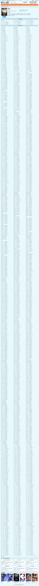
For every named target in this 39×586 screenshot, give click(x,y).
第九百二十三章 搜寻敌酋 (29, 409)
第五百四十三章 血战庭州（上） (29, 253)
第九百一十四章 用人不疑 (29, 405)
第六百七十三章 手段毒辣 (17, 307)
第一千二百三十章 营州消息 (17, 534)
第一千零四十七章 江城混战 (29, 459)
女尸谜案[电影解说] (16, 581)
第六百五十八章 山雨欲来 (17, 301)
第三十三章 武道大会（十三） (29, 39)
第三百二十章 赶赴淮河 (4, 160)
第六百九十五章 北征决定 (29, 316)
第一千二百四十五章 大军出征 (17, 540)
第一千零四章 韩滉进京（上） (17, 442)
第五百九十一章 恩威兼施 (4, 274)
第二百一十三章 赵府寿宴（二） (17, 116)
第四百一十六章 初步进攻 (29, 198)
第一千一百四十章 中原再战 (17, 497)
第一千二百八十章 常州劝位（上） (5, 21)
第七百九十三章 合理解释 (17, 356)
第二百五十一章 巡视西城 (4, 132)
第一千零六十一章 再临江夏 (17, 465)
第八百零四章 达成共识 (4, 361)
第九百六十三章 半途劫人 (29, 425)
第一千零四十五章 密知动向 (4, 459)
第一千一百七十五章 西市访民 (4, 512)
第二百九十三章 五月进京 (4, 149)
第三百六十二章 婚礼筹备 (4, 177)
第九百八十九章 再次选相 (17, 436)
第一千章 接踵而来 (3, 441)
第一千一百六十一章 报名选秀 (17, 506)
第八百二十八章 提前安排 (4, 371)
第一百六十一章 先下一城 (4, 94)
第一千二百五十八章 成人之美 (29, 545)
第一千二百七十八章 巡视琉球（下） (30, 21)
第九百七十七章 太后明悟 (17, 431)
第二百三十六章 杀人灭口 (4, 126)
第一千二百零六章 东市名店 (17, 524)
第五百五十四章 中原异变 (29, 258)
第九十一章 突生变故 (3, 63)
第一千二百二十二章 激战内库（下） (30, 530)
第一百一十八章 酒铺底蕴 (17, 74)
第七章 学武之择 (3, 29)
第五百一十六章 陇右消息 (4, 242)
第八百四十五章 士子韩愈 (29, 377)
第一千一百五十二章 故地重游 (17, 502)
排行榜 (6, 4)
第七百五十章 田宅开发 (4, 339)
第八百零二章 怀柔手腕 (16, 360)
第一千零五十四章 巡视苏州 (4, 463)
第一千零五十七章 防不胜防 (4, 464)
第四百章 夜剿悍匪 (16, 192)
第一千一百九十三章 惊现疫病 (4, 519)
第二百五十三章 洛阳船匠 (29, 132)
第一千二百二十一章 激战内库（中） (18, 530)
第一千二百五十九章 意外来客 (4, 546)
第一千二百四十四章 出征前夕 (4, 540)
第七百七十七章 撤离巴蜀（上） (5, 350)
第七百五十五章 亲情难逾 (29, 340)
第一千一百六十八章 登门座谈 (29, 508)
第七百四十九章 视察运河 (29, 338)
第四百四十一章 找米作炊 (4, 209)
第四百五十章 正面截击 (16, 213)
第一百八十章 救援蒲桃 (28, 101)
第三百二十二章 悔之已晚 (29, 160)
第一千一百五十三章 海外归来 (29, 502)
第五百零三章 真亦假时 (16, 236)
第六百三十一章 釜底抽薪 (17, 290)
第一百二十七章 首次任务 (29, 78)
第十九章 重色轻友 (3, 34)
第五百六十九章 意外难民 (29, 264)
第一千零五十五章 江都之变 (17, 463)
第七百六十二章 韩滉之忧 (4, 344)
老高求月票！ (27, 72)
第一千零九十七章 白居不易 (4, 480)
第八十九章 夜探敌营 (16, 62)
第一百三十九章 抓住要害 (4, 84)
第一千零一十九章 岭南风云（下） (18, 448)
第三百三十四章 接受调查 (29, 165)
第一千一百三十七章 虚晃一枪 (17, 496)
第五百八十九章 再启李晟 (17, 273)
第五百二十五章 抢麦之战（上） (5, 246)
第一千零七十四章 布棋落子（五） (18, 470)
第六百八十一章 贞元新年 (4, 311)
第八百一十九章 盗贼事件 (4, 367)
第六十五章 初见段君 (16, 52)
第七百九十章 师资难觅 (16, 355)
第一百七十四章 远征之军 (17, 99)
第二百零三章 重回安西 (4, 112)
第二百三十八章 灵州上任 (29, 126)
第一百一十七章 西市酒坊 (4, 74)
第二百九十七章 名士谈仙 (17, 150)
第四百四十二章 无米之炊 (17, 209)
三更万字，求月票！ (16, 83)
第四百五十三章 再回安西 (17, 214)
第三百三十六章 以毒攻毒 (17, 166)
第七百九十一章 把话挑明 (29, 355)
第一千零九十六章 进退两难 (29, 479)
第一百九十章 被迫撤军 (4, 106)
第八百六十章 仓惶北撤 (28, 383)
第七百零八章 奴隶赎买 (4, 322)
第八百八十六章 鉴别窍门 (17, 394)
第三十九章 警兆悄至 (28, 41)
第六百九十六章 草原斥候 (4, 317)
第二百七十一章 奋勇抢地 (29, 139)
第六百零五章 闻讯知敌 (28, 279)
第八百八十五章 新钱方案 (4, 394)
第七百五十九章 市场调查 (4, 343)
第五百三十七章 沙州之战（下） (17, 251)
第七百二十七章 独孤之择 (17, 329)
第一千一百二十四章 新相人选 (4, 491)
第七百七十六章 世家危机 (29, 349)
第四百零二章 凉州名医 (4, 193)
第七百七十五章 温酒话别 (17, 349)
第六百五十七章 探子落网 (4, 301)
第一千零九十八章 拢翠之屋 (17, 480)
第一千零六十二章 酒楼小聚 (29, 465)
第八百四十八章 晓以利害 (29, 378)
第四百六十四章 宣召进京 (29, 219)
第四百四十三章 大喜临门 (29, 209)
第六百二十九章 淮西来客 (29, 289)
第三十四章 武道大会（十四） (4, 40)
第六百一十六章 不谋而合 (17, 284)
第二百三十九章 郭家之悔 (4, 127)
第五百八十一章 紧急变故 (29, 269)
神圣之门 (27, 581)
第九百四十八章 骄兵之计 (4, 420)
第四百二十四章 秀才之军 (17, 202)
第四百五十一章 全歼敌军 (29, 213)
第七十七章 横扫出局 (16, 57)
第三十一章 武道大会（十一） (4, 39)
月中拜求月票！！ (3, 90)
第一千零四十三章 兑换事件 (17, 458)
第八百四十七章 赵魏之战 (17, 378)
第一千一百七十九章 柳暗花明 (17, 513)
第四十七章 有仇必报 (16, 45)
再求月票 (2, 224)
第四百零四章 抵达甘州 (28, 193)
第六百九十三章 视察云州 (4, 316)
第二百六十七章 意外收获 (17, 138)
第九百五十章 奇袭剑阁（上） (17, 420)
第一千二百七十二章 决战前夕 (17, 551)
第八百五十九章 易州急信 (17, 383)
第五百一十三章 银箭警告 (4, 241)
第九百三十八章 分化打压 (29, 415)
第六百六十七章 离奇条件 (17, 305)
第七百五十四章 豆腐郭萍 (17, 340)
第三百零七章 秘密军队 (28, 154)
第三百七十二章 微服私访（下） (17, 181)
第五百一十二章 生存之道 (29, 240)
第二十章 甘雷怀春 (16, 34)
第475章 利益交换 (18, 570)
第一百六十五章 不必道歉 (17, 95)
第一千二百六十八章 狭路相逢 (4, 550)
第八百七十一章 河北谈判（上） (17, 388)
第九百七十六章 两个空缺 (4, 431)
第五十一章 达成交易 (28, 46)
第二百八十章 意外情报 (28, 143)
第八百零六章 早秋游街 (28, 361)
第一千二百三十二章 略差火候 (4, 535)
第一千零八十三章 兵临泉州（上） (18, 474)
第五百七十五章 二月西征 (29, 267)
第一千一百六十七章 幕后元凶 (17, 508)
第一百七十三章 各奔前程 (4, 99)
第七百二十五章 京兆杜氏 (29, 328)
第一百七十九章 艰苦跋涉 (17, 101)
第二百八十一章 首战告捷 (4, 144)
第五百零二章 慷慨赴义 (4, 236)
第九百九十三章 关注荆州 (29, 437)
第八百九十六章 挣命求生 (29, 398)
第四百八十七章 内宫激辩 (29, 229)
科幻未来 (14, 4)
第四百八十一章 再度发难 (29, 226)
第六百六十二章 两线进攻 (29, 302)
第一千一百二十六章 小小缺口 (29, 491)
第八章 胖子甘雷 (15, 29)
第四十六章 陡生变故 (3, 45)
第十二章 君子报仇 (28, 30)
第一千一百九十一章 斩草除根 (17, 518)
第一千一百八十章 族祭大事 (29, 513)
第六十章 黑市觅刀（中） (29, 50)
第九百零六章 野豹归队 (4, 403)
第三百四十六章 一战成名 (29, 170)
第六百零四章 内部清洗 (16, 279)
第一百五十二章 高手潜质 (29, 89)
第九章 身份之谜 (28, 29)
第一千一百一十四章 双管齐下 (29, 486)
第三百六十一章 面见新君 (29, 176)
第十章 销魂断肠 (3, 30)
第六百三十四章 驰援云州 (17, 291)
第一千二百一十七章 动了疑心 (4, 529)
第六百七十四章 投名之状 (29, 307)
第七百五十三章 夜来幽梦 (4, 340)
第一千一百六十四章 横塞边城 (17, 507)
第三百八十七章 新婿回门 (17, 187)
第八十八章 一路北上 (3, 62)
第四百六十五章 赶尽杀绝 (4, 220)
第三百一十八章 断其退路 (17, 159)
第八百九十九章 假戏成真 (29, 399)
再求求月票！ (27, 231)
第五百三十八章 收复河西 (29, 251)
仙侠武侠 (17, 4)
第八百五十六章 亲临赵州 (17, 382)
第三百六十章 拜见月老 (16, 176)
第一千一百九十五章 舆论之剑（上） (30, 519)
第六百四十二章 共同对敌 (4, 295)
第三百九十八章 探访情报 (29, 191)
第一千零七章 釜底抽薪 (16, 443)
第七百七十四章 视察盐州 (4, 349)
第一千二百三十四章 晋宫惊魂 (29, 535)
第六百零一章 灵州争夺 (16, 278)
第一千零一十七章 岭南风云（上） (30, 447)
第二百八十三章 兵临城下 (29, 144)
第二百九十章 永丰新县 (4, 148)
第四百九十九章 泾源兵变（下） (5, 235)
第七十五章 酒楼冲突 (28, 56)
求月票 (2, 101)
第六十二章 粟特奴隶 (16, 51)
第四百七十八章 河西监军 (29, 225)
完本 (8, 4)
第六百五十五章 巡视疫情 (17, 300)
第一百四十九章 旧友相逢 (17, 88)
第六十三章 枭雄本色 (28, 51)
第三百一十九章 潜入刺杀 (29, 159)
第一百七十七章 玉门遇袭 (17, 100)
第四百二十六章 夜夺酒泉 (4, 203)
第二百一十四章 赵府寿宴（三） (29, 116)
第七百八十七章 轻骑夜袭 (17, 354)
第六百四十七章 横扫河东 (29, 296)
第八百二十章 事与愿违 (16, 367)
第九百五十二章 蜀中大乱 (4, 421)
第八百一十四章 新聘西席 (17, 365)
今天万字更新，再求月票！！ (4, 77)
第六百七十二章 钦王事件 (4, 307)
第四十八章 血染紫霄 (28, 45)
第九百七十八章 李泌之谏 (29, 431)
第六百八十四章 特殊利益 (4, 312)
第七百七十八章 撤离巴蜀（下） (17, 350)
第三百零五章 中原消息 (4, 154)
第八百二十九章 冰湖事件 (17, 371)
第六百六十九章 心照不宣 (4, 306)
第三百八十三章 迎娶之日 (4, 186)
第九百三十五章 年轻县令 (29, 414)
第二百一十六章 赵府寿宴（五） (17, 117)
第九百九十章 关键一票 (28, 436)
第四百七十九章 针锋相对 (4, 226)
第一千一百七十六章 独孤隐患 (17, 512)
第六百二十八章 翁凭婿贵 (17, 289)
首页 (1, 4)
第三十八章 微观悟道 (16, 41)
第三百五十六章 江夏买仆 (4, 175)
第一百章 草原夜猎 (3, 67)
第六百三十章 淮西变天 (4, 290)
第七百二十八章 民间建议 (29, 329)
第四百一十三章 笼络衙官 (29, 197)
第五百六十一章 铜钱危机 (4, 262)
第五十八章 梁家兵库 (3, 50)
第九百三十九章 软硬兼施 (4, 416)
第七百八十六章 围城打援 (4, 354)
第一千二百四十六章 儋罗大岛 (29, 540)
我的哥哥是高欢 (7, 566)
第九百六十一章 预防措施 (4, 425)
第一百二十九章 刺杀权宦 (17, 79)
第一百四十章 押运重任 (16, 84)
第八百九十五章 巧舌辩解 (17, 398)
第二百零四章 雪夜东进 (16, 112)
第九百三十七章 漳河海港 (17, 415)
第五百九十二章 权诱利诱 (17, 274)
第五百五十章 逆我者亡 (16, 257)
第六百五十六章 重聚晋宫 (29, 300)
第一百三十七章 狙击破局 (4, 83)
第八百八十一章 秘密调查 (29, 392)
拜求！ (2, 240)
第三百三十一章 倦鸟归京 (29, 164)
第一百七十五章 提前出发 (29, 99)
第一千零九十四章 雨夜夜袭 (4, 479)
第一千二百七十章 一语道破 (29, 550)
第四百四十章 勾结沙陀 (28, 208)
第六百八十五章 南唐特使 (17, 312)
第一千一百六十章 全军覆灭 (4, 506)
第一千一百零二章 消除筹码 (29, 481)
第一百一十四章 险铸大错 (4, 73)
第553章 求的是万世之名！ (6, 570)
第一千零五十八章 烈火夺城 (17, 464)
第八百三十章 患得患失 (28, 371)
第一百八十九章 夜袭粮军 (29, 105)
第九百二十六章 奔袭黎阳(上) (29, 410)
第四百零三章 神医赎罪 (16, 193)
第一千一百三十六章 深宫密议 (4, 496)
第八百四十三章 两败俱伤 (4, 377)
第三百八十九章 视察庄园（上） (5, 188)
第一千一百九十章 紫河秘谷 (4, 518)
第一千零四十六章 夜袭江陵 (17, 459)
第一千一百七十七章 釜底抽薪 (29, 512)
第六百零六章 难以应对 (4, 280)
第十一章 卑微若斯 (16, 30)
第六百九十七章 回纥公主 (17, 317)
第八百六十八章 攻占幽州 (17, 387)
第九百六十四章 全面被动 (4, 426)
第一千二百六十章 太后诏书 (17, 546)
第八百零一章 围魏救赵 (4, 360)
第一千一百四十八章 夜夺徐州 (4, 501)
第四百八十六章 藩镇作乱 (17, 229)
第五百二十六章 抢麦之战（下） (17, 246)
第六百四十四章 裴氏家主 (29, 295)
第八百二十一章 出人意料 (29, 367)
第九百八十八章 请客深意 (4, 436)
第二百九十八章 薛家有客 (29, 150)
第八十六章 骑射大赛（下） (17, 61)
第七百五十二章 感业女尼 (29, 339)
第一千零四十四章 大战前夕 (29, 458)
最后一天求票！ (28, 252)
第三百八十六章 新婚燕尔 (4, 187)
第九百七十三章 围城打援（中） (5, 430)
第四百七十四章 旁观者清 (17, 224)
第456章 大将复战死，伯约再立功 (32, 570)
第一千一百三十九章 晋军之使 (4, 497)
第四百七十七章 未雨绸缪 (17, 225)
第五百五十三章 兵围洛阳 (17, 258)
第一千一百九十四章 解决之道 (17, 519)
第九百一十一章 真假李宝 (29, 404)
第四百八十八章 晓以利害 (4, 230)
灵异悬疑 (33, 4)
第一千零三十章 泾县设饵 (4, 453)
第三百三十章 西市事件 (16, 164)
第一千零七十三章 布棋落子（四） (5, 470)
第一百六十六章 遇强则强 (29, 95)
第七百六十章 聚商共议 (16, 343)
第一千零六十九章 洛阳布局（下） (30, 468)
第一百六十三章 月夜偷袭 (29, 94)
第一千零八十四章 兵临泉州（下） (30, 474)
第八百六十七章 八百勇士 (4, 387)
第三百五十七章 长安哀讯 (17, 175)
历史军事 (36, 4)
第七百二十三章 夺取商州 (4, 328)
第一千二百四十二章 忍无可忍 (17, 539)
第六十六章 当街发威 (28, 52)
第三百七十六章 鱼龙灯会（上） (29, 182)
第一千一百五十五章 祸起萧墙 (17, 503)
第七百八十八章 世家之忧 (29, 354)
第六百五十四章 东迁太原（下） (5, 300)
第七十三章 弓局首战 (3, 56)
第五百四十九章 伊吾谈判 (4, 257)
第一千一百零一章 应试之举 (17, 481)
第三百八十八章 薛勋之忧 (29, 187)
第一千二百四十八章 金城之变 (17, 541)
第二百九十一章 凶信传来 (17, 148)
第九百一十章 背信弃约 (16, 404)
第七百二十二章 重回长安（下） (29, 327)
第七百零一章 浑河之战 (28, 318)
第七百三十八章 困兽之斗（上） (5, 334)
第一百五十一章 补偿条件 (17, 89)
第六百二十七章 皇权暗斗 (4, 289)
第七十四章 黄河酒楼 (16, 56)
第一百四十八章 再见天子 (4, 88)
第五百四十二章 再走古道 (17, 253)
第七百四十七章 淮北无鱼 (4, 338)
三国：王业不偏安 (32, 566)
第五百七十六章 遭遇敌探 (4, 268)
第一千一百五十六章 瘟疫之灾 (29, 503)
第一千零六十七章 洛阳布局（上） (5, 468)
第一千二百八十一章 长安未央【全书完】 (18, 20)
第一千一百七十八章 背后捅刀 (4, 513)
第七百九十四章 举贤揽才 (29, 356)
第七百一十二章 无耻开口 (17, 323)
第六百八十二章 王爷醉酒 (17, 311)
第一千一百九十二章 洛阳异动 (29, 518)
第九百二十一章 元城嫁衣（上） (5, 409)
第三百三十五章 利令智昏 (4, 166)
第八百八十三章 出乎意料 (17, 393)
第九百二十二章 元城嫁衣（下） (17, 409)
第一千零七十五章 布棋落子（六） (30, 470)
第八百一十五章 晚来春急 (29, 365)
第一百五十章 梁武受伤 (28, 88)
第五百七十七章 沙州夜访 (17, 268)
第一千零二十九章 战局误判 (29, 452)
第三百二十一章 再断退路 (17, 160)
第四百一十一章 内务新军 (4, 197)
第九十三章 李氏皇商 (28, 63)
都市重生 (11, 4)
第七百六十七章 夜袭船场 (29, 345)
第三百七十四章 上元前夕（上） (5, 182)
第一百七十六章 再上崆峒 (4, 100)
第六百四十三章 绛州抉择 (17, 295)
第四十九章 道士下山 (3, 46)
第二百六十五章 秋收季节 (29, 137)
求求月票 (2, 213)
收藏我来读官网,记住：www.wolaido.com (11, 0)
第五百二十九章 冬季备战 (17, 247)
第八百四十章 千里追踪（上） (4, 376)
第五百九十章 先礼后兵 (28, 273)
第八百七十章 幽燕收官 (4, 388)
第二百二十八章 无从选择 (17, 122)
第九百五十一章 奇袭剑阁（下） (29, 420)
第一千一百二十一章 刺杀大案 (4, 490)
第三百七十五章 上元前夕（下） (17, 182)
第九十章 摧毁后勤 (28, 62)
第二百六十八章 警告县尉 (29, 138)
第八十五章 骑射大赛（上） (4, 61)
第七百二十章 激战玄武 (4, 327)
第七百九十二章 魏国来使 (4, 356)
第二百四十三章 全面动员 (17, 128)
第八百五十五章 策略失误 (4, 382)
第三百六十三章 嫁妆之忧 (17, 177)
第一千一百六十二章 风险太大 (29, 506)
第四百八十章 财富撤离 (16, 226)
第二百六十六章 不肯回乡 (4, 138)
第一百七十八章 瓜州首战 (29, 100)
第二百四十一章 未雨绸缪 (29, 127)
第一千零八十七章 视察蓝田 (29, 475)
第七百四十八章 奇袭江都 (17, 338)
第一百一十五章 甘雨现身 (17, 73)
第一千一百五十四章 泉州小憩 (4, 503)
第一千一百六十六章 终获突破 (4, 508)
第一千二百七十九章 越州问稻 (17, 21)
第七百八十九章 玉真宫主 (4, 355)
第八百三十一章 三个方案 (4, 372)
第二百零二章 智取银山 (28, 111)
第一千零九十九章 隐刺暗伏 (29, 480)
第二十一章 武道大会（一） (29, 34)
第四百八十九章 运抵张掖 (17, 230)
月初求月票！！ (15, 111)
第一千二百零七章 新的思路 (29, 524)
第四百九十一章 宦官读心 (4, 231)
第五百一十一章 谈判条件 (17, 240)
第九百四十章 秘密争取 (16, 416)
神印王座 (9, 581)
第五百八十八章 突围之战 (4, 273)
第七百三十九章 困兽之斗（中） (17, 334)
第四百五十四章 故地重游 (29, 214)
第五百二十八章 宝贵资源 (4, 247)
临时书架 (19, 3)
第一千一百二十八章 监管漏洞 (17, 492)
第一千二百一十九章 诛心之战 (29, 529)
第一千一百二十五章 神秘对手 (17, 491)
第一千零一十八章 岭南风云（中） (5, 448)
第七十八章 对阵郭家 (28, 57)
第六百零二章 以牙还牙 (28, 278)
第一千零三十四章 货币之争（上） (18, 454)
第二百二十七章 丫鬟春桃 (4, 122)
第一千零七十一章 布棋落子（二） (18, 469)
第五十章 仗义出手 (16, 46)
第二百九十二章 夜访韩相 (29, 148)
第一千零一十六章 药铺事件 (17, 447)
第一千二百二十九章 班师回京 (4, 534)
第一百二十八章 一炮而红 (4, 79)
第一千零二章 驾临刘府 (28, 441)
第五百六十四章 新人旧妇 (4, 263)
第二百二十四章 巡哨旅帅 (4, 121)
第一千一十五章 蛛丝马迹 (4, 447)
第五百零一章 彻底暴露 (28, 235)
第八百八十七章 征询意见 (29, 394)
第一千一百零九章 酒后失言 (4, 485)
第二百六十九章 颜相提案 (4, 139)
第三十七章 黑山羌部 (3, 41)
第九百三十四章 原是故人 (17, 414)
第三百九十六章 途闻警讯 (17, 191)
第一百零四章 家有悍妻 (16, 68)
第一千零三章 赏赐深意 (4, 442)
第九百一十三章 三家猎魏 (17, 405)
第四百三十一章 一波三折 (29, 204)
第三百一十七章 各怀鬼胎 (4, 159)
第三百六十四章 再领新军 (29, 177)
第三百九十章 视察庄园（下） (17, 188)
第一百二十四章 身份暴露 (29, 77)
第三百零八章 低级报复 (4, 155)
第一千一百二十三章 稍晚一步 (29, 490)
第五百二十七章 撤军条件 (29, 246)
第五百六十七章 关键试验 (4, 264)
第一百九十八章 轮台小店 (4, 110)
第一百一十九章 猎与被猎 (29, 74)
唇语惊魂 (33, 581)
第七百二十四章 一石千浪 (17, 328)
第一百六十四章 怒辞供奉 (4, 95)
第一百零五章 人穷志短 (28, 68)
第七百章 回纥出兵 (16, 318)
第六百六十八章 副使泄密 (29, 305)
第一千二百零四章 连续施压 (29, 523)
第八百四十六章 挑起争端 (4, 378)
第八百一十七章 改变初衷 (17, 366)
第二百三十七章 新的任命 (17, 126)
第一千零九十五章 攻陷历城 (17, 479)
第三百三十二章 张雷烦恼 (4, 165)
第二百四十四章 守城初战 (29, 128)
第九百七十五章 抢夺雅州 (29, 430)
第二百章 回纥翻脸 (28, 110)
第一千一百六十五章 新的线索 (29, 507)
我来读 (5, 2)
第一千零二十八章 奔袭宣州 (17, 452)
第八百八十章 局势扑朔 (16, 392)
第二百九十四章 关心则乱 (17, 149)
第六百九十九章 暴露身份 (4, 318)
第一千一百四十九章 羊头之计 (17, 501)
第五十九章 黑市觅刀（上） (17, 50)
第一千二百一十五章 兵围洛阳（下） (18, 528)
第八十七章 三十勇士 (28, 61)
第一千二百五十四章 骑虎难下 (17, 544)
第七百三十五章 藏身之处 (4, 333)
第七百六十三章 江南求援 (17, 344)
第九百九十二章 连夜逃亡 (17, 437)
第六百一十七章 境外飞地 (29, 284)
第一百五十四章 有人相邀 (29, 90)
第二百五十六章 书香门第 (29, 133)
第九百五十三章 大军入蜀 (17, 421)
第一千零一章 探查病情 (16, 441)
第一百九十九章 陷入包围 (17, 110)
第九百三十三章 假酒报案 (4, 414)
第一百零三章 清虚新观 (4, 68)
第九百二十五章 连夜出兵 (17, 410)
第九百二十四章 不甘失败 (4, 410)
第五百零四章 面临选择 (28, 236)
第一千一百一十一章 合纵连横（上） (30, 485)
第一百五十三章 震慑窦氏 (17, 90)
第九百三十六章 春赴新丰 (4, 415)
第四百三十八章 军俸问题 (4, 208)
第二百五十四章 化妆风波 (4, 133)
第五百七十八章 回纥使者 (29, 268)
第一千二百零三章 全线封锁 (17, 523)
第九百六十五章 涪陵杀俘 (17, 426)
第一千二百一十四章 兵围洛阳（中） (5, 528)
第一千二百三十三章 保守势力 (17, 535)
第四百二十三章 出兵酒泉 (4, 202)
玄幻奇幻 (29, 4)
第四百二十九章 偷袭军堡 (4, 204)
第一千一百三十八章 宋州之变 (29, 496)
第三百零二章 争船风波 (4, 153)
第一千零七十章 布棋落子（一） (5, 469)
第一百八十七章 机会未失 (4, 105)
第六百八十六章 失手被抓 (29, 312)
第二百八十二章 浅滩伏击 (17, 144)
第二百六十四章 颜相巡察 (17, 137)
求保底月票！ (15, 215)
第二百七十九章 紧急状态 (17, 143)
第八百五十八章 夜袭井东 (4, 383)
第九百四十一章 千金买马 (29, 416)
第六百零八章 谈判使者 (28, 280)
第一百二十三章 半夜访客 (17, 77)
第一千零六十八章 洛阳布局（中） (18, 468)
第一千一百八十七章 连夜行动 (4, 517)
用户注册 (36, 0)
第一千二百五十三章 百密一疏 (4, 544)
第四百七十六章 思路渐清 (4, 225)
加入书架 (4, 16)
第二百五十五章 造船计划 (17, 133)
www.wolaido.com (34, 2)
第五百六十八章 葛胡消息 (17, 264)
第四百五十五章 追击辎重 (4, 215)
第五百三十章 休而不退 (28, 247)
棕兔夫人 (2, 581)
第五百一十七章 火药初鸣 (17, 242)
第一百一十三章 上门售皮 (17, 72)
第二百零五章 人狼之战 (28, 112)
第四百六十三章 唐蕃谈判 (17, 219)
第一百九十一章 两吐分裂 (17, 106)
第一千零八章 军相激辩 (28, 443)
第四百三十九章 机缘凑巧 (17, 208)
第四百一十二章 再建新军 (17, 197)
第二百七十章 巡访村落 (16, 139)
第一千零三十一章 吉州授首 (17, 453)
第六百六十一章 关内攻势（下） (17, 302)
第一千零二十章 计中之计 (29, 448)
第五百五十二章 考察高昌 (4, 258)
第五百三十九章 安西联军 (4, 252)
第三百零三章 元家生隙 (16, 153)
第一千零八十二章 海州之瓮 (4, 474)
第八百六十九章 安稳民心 (29, 387)
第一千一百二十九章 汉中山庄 (29, 492)
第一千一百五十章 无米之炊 (29, 501)
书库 (3, 4)
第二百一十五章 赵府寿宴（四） (5, 117)
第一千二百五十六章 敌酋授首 (4, 545)
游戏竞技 (26, 4)
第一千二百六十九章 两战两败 (17, 550)
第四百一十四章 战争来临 (4, 198)
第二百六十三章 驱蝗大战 (4, 137)
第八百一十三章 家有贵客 (4, 365)
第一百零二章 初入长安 (28, 67)
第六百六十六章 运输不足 (4, 305)
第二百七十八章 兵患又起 (4, 143)
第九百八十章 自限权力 (16, 432)
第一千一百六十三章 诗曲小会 (4, 507)
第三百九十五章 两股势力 (4, 191)
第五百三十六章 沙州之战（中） (5, 251)
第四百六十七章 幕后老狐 (29, 220)
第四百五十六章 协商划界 (29, 215)
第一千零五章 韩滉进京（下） (29, 442)
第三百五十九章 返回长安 (4, 176)
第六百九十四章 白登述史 (17, 316)
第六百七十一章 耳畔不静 (29, 306)
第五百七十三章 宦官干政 (4, 267)
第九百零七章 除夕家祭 (16, 403)
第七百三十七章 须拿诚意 (29, 333)
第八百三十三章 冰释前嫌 (29, 372)
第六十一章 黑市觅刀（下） (4, 51)
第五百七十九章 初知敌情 (4, 269)
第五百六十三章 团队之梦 (29, 262)
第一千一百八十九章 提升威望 (29, 517)
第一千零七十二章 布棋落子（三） (30, 469)
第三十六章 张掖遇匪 (28, 40)
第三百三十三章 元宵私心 (17, 165)
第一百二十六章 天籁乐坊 (17, 78)
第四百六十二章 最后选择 (4, 219)
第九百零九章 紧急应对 (4, 404)
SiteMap (23, 584)
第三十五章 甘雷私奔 (16, 40)
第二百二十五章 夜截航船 (17, 121)
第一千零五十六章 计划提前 (29, 463)
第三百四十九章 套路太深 (29, 171)
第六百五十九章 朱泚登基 (29, 301)
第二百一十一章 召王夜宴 (29, 115)
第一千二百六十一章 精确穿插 (29, 546)
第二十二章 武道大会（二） (4, 35)
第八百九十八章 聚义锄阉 (17, 399)
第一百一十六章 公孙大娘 (29, 73)
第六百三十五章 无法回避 (29, 291)
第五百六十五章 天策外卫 (17, 263)
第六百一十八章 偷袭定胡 (4, 285)
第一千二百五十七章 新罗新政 (17, 545)
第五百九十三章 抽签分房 (29, 274)
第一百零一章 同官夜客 (16, 67)
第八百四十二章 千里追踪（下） (29, 376)
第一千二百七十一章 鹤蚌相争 (4, 551)
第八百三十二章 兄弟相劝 (17, 372)
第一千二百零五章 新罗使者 (4, 524)
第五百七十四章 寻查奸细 (17, 267)
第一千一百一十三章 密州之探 (17, 486)
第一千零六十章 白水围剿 (4, 465)
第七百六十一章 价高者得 (29, 343)
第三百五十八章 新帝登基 (29, 175)
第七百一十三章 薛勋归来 (29, 323)
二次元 (20, 4)
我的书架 (21, 3)
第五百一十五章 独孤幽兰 (29, 241)
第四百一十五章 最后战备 (17, 198)
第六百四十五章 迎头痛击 (4, 296)
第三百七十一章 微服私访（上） (5, 181)
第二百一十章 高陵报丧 (16, 115)
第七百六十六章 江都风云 (17, 345)
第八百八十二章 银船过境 (4, 393)
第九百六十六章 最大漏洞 (29, 426)
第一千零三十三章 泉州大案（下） (5, 454)
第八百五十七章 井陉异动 (29, 382)
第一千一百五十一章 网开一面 (4, 502)
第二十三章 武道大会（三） (17, 35)
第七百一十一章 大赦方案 (4, 323)
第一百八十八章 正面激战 (17, 105)
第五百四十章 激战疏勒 (16, 252)
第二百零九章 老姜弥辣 (4, 115)
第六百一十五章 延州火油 (4, 284)
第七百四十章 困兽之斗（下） (29, 334)
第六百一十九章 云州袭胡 (17, 285)
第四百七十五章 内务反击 (29, 224)
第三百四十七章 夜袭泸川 (4, 171)
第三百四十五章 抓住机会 (17, 170)
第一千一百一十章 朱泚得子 (17, 485)
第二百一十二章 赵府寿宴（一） (5, 116)
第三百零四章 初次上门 (28, 153)
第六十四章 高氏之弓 (3, 52)
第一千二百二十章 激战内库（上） (5, 530)
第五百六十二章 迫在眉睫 (17, 262)
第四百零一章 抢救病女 (28, 192)
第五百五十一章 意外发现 (29, 257)
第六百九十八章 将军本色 (29, 317)
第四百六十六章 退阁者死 (17, 220)
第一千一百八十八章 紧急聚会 (17, 517)
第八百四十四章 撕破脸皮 (17, 377)
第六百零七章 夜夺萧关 (16, 280)
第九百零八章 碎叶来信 (28, 403)
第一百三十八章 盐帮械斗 (29, 83)
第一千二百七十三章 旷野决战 (29, 551)
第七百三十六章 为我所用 (17, 333)
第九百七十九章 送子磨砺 (4, 432)
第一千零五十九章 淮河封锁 (29, 464)
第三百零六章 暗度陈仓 (16, 154)
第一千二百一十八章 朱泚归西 (17, 529)
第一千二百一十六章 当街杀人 (29, 528)
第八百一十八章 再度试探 (29, 366)
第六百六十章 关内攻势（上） (4, 302)
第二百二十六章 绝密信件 (29, 121)
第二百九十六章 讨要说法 (4, 150)
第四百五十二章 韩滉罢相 (4, 214)
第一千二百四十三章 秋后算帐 (29, 539)
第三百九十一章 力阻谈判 (29, 188)
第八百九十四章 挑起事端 (4, 398)
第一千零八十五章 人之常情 (4, 475)
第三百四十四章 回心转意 (4, 170)
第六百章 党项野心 (3, 278)
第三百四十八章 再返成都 (17, 171)
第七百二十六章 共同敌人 (4, 329)
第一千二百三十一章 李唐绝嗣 (29, 534)
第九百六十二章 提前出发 (17, 425)
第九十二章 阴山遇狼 (16, 63)
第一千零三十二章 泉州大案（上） (30, 453)
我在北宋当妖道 (19, 566)
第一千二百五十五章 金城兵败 (29, 544)
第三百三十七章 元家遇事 (29, 166)
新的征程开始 (2, 20)
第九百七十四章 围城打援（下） (17, 430)
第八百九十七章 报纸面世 (4, 399)
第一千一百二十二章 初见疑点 (17, 490)
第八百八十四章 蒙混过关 (29, 393)
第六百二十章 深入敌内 (28, 285)
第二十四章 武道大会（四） (29, 35)
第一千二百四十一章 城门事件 (4, 539)
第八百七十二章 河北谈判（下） (29, 388)
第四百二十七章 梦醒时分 (17, 203)
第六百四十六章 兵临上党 (17, 296)
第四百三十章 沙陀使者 (16, 204)
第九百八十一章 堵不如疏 (29, 432)
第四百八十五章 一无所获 (4, 229)
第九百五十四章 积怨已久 (29, 421)
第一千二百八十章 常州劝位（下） (30, 20)
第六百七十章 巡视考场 (16, 306)
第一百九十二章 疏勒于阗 (29, 106)
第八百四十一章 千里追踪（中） (17, 376)
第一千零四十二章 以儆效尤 (4, 458)
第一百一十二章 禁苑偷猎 (4, 72)
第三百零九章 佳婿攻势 (16, 155)
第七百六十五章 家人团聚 (4, 345)
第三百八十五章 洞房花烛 (29, 186)
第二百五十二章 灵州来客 (17, 132)
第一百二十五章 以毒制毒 (4, 78)
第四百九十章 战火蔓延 (28, 230)
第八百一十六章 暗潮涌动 (4, 366)
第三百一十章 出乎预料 (28, 155)
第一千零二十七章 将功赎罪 (4, 452)
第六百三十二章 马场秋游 (29, 290)
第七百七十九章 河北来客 (29, 350)
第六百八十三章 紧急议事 (29, 311)
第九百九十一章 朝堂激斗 (4, 437)
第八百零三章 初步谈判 (28, 360)
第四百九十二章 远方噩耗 (17, 231)
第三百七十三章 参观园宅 (29, 181)
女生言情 (23, 4)
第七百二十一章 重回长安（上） (17, 327)
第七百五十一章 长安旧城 (17, 339)
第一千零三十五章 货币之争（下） (30, 454)
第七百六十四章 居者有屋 (29, 344)
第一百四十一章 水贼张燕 (29, 84)
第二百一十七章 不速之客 (29, 117)
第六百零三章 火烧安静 (4, 279)
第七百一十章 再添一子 (28, 322)
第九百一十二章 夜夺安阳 (4, 405)
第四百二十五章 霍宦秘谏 (29, 202)
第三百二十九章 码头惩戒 (4, 164)
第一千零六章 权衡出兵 (4, 443)
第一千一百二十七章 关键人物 (4, 492)
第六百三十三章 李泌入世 (4, 291)
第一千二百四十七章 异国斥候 (4, 541)
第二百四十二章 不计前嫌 (4, 128)
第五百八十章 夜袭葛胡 (16, 269)
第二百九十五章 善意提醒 (29, 149)
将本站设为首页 (3, 0)
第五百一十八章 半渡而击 (29, 242)
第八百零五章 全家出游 (16, 361)
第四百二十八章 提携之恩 (29, 203)
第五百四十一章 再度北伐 (4, 253)
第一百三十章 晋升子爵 (28, 79)
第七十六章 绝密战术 (3, 57)
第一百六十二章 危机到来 (17, 94)
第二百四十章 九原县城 (16, 127)
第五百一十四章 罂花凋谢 (17, 241)
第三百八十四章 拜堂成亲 (17, 186)
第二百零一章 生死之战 (4, 111)
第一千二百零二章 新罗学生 (4, 523)
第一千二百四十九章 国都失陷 (29, 541)
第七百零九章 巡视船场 (16, 322)
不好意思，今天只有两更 (4, 89)
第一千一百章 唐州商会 (4, 481)
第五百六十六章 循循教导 (29, 263)
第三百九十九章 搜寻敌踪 (4, 192)
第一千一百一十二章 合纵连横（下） (5, 486)
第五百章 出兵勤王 (16, 235)
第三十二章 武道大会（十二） (17, 39)
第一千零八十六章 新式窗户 (17, 475)
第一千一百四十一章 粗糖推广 (29, 497)
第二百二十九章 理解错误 (29, 122)
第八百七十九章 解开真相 (4, 392)
